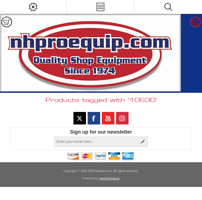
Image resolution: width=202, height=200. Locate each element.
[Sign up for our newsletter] (96, 142)
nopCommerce (110, 178)
